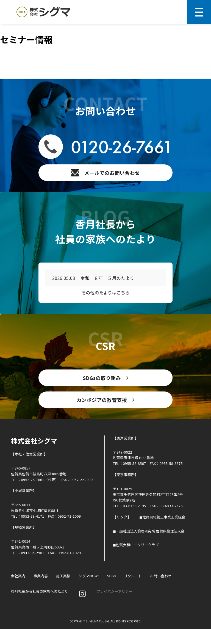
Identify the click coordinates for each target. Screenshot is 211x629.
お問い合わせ (160, 575)
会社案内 (18, 575)
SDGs (111, 575)
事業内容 (41, 575)
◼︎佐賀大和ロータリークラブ (136, 544)
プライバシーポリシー (114, 591)
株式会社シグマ (34, 440)
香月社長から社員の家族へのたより (39, 591)
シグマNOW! (89, 575)
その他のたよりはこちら (105, 292)
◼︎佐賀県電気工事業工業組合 (162, 517)
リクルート (133, 575)
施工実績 (63, 575)
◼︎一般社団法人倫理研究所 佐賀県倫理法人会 (149, 531)
